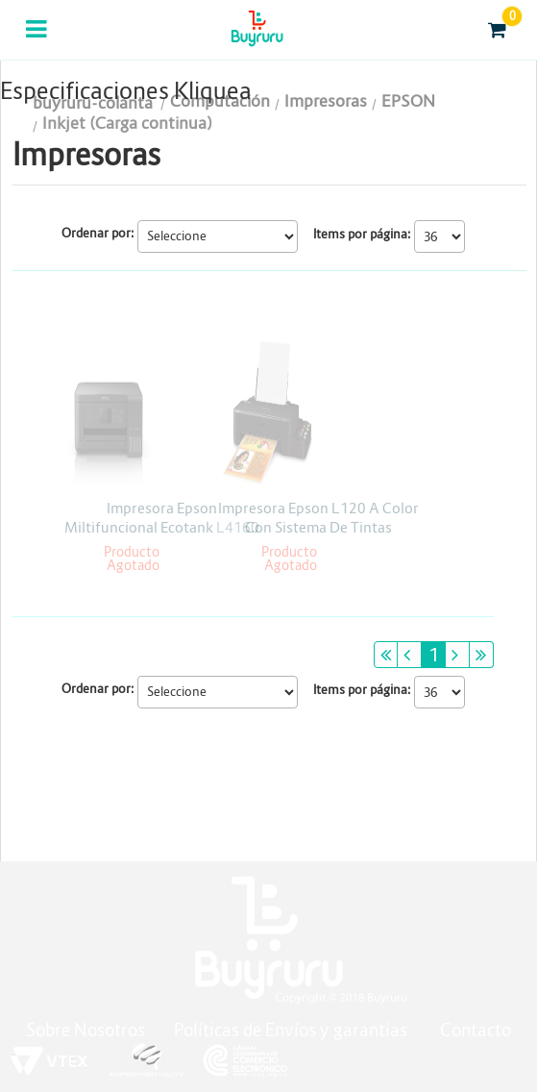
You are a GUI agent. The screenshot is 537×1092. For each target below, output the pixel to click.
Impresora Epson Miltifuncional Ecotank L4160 (161, 517)
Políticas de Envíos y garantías (292, 1030)
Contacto (475, 1030)
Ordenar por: (97, 233)
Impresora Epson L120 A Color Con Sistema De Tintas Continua (318, 527)
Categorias (38, 41)
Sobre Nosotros (85, 1030)
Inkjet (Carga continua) (127, 123)
